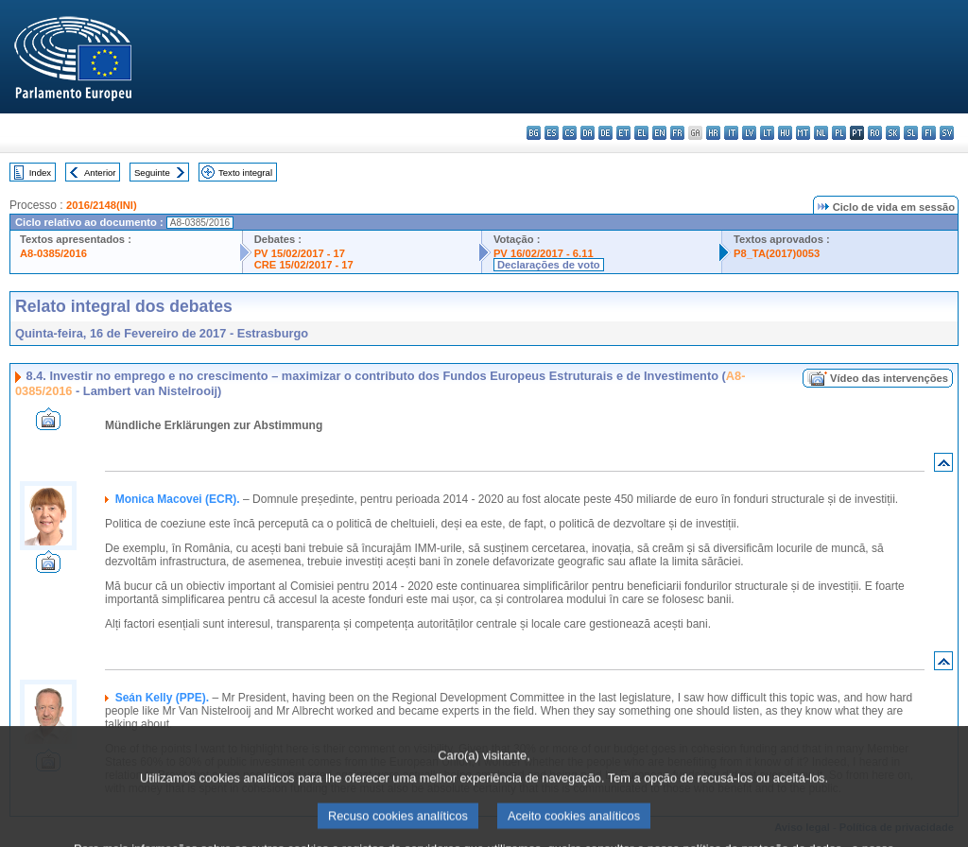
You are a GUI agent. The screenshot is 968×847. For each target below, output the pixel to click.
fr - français (677, 133)
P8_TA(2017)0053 (777, 253)
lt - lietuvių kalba (767, 133)
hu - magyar (785, 133)
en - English (659, 133)
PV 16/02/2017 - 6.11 (543, 253)
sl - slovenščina (911, 133)
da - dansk (587, 133)
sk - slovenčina (893, 133)
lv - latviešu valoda (749, 133)
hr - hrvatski (713, 133)
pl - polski (839, 133)
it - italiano (731, 133)
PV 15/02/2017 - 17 (299, 253)
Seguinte (152, 172)
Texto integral (245, 172)
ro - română (875, 133)
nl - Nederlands (821, 133)
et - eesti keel (623, 133)
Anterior (100, 172)
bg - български (534, 133)
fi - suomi (929, 133)
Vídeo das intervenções (889, 378)
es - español (551, 133)
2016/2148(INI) (101, 205)
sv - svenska (947, 133)
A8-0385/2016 (53, 253)
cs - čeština (569, 133)
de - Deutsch (605, 133)
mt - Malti (803, 133)
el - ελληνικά (641, 133)
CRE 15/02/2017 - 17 (304, 264)
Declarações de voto (548, 264)
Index (40, 172)
